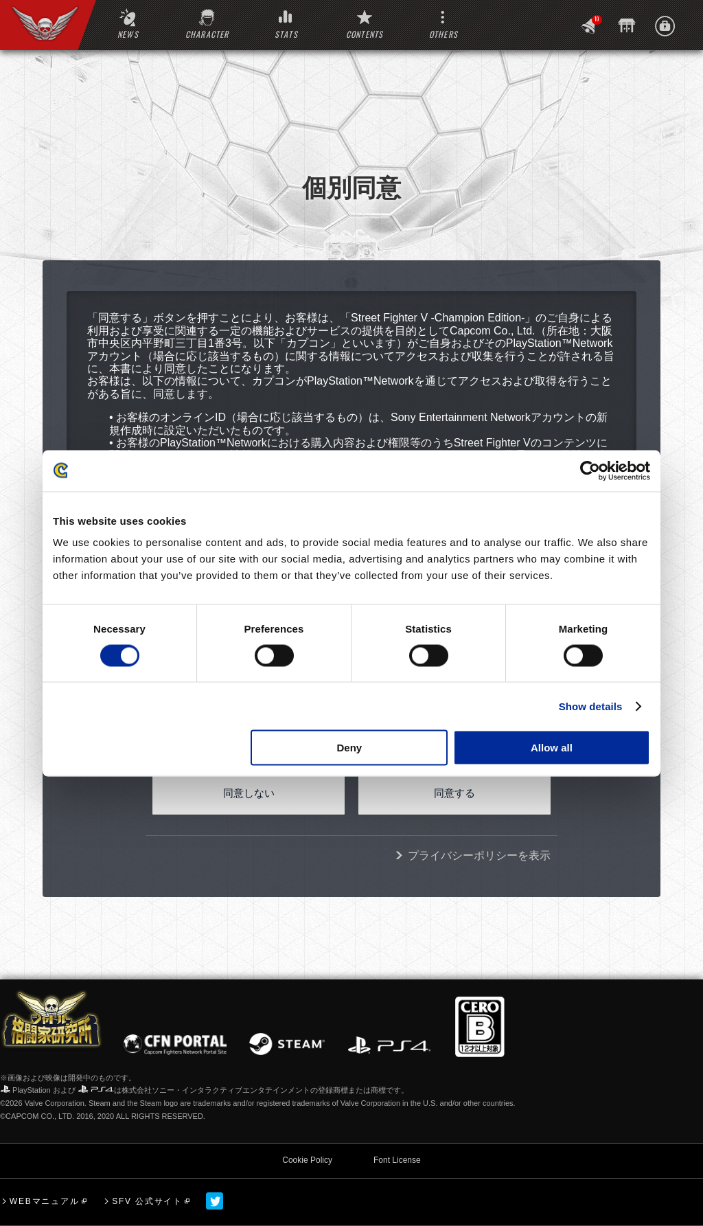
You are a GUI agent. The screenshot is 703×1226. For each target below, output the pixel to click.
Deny (349, 747)
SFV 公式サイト (147, 1201)
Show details (591, 706)
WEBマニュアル (45, 1201)
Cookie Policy (307, 1160)
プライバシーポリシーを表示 (479, 855)
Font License (397, 1160)
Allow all (552, 747)
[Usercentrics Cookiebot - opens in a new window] (590, 470)
